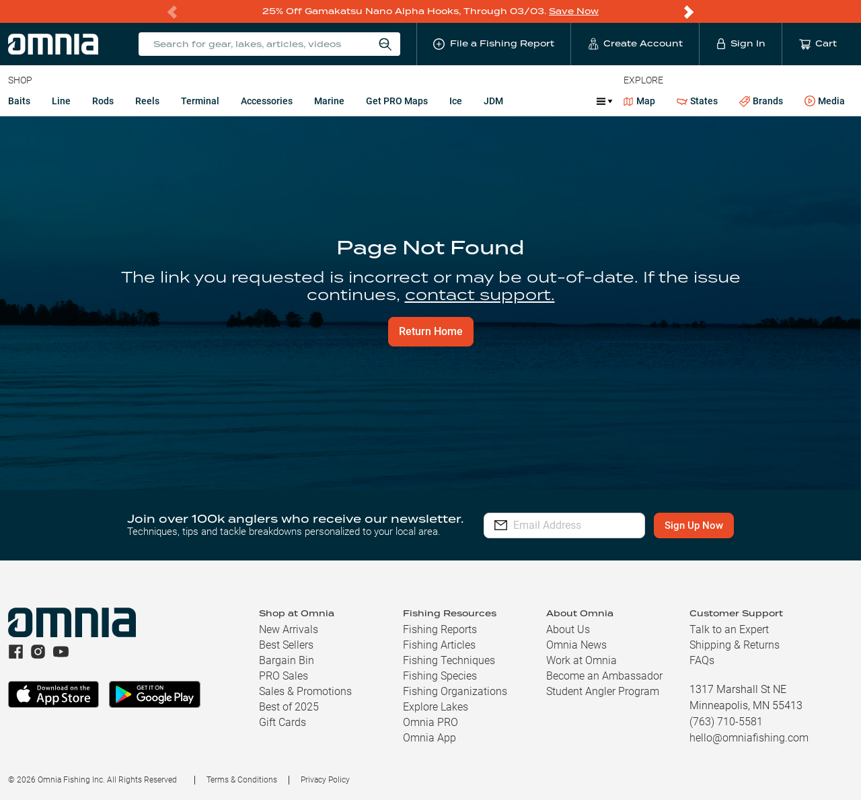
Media (824, 102)
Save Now (574, 11)
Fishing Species (440, 675)
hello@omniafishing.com (749, 737)
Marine (329, 101)
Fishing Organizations (455, 691)
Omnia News (576, 645)
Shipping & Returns (734, 645)
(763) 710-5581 (726, 721)
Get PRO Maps (397, 101)
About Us (568, 629)
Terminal (200, 101)
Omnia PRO (430, 722)
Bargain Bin (286, 660)
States (697, 101)
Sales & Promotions (305, 691)
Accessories (267, 101)
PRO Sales (283, 675)
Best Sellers (286, 645)
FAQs (701, 660)
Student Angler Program (602, 691)
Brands (761, 101)
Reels (147, 101)
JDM (493, 101)
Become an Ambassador (604, 675)
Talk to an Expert (729, 629)
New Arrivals (288, 629)
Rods (103, 101)
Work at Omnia (581, 660)
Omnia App (429, 737)
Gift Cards (282, 722)
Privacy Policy (325, 780)
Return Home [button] (431, 331)
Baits (19, 101)
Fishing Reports (440, 629)
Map (639, 101)
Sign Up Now (717, 525)
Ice (455, 101)
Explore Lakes (435, 706)
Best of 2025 (289, 706)
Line (61, 101)
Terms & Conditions (242, 780)
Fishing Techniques (449, 660)
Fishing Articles (439, 645)
